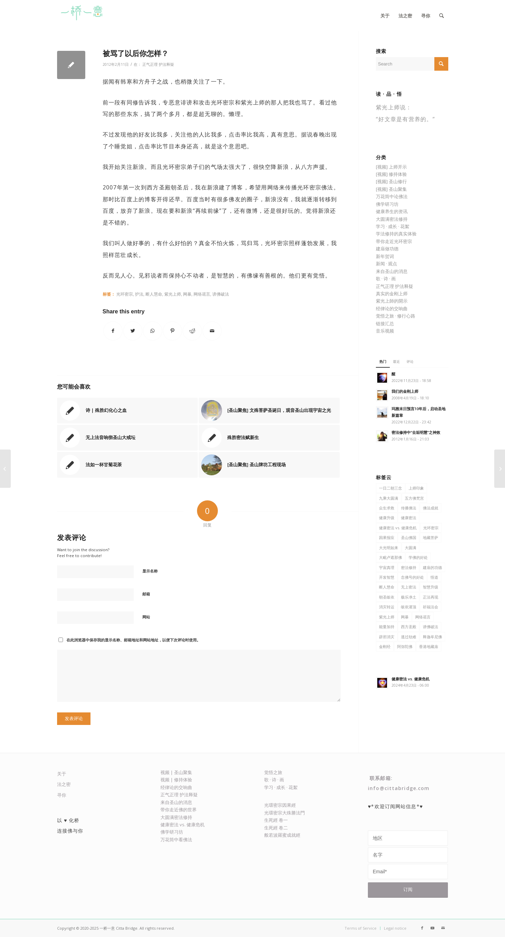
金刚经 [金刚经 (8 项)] (384, 646)
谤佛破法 (220, 294)
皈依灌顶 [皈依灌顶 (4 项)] (408, 606)
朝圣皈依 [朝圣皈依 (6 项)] (386, 597)
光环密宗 (124, 294)
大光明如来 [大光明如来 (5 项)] (388, 547)
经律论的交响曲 (392, 308)
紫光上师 (172, 294)
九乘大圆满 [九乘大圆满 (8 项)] (388, 498)
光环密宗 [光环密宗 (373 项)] (431, 527)
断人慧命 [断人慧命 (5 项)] (386, 586)
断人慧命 (153, 294)
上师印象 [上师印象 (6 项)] (416, 488)
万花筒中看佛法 (176, 839)
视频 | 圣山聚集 (176, 772)
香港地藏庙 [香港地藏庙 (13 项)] (428, 646)
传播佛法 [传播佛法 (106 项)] (408, 507)
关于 (61, 774)
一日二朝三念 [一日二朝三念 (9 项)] (390, 488)
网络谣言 (202, 294)
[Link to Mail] (443, 928)
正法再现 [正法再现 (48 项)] (430, 597)
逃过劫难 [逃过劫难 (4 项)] (408, 636)
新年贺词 (385, 256)
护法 (139, 294)
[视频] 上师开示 (391, 167)
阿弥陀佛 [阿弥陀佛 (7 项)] (404, 646)
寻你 (61, 795)
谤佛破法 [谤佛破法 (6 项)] (430, 626)
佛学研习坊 (387, 204)
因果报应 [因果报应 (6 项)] (386, 537)
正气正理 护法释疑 (158, 64)
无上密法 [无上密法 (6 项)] (408, 586)
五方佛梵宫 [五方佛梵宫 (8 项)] (414, 498)
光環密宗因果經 (280, 805)
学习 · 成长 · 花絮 (392, 226)
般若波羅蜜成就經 (282, 835)
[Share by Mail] (212, 331)
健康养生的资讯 (392, 211)
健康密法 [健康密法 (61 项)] (408, 517)
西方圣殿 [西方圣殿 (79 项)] (408, 626)
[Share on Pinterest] (172, 331)
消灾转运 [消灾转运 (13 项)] (386, 606)
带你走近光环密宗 (394, 241)
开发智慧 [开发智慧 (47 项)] (386, 577)
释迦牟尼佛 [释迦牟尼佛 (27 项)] (432, 636)
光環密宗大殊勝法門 (284, 813)
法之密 (64, 784)
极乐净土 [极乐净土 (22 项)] (408, 597)
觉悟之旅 (273, 772)
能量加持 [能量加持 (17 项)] (386, 626)
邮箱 (146, 593)
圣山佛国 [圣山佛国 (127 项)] (408, 537)
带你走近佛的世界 (178, 809)
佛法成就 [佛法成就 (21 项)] (430, 507)
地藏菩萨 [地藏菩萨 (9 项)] (430, 537)
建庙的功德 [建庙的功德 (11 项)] (432, 567)
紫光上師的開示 (392, 301)
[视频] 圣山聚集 (391, 189)
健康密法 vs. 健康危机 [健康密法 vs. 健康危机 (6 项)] (398, 527)
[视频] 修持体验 (391, 174)
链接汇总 (385, 323)
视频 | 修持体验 (176, 779)
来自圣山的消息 (392, 271)
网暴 (187, 294)
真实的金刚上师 (392, 293)
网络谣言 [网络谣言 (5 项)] (423, 616)
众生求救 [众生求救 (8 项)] (386, 507)
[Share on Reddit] (192, 331)
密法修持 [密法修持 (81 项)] (408, 567)
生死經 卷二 (276, 828)
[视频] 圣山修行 (391, 181)
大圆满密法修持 (392, 219)
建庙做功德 (387, 248)
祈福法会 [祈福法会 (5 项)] (430, 606)
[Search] (441, 15)
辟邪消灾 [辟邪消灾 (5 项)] (386, 636)
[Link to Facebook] (422, 928)
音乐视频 (385, 331)
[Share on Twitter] (132, 331)
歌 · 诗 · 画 (386, 278)
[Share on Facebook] (113, 331)
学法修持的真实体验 (396, 234)
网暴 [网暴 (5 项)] (405, 616)
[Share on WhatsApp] (152, 331)
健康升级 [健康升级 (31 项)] (386, 517)
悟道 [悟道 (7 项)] (434, 577)
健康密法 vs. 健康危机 (182, 824)
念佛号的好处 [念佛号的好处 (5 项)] (412, 577)
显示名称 (150, 570)
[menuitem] (385, 15)
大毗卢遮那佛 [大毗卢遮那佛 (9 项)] (390, 557)
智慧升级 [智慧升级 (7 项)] (430, 586)
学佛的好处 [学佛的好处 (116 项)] (418, 557)
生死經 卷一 (276, 820)
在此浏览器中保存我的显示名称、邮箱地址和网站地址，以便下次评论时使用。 (133, 639)
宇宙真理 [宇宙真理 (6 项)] (386, 567)
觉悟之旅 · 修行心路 (395, 316)
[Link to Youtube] (432, 928)
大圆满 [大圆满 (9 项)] (410, 547)
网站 (146, 616)
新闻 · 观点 (386, 263)
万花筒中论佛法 (392, 196)
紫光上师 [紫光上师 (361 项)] (386, 616)
